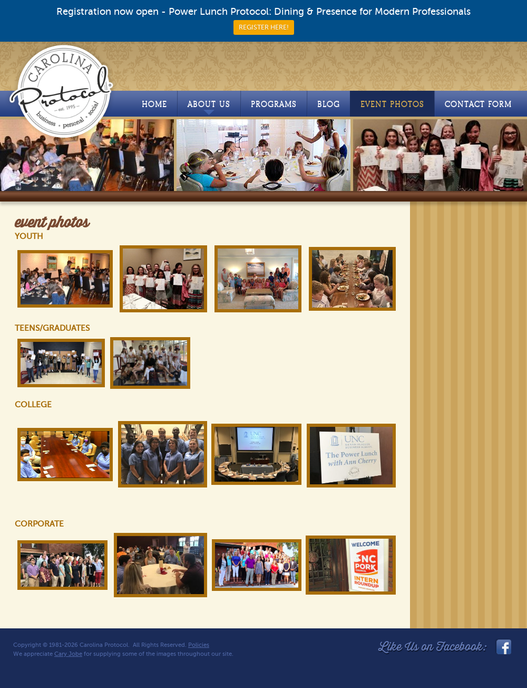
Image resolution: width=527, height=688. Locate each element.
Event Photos (392, 104)
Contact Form (478, 104)
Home (154, 104)
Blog (328, 104)
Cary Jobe (68, 654)
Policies (198, 645)
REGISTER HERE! (264, 27)
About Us (209, 107)
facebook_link (502, 646)
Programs (274, 104)
